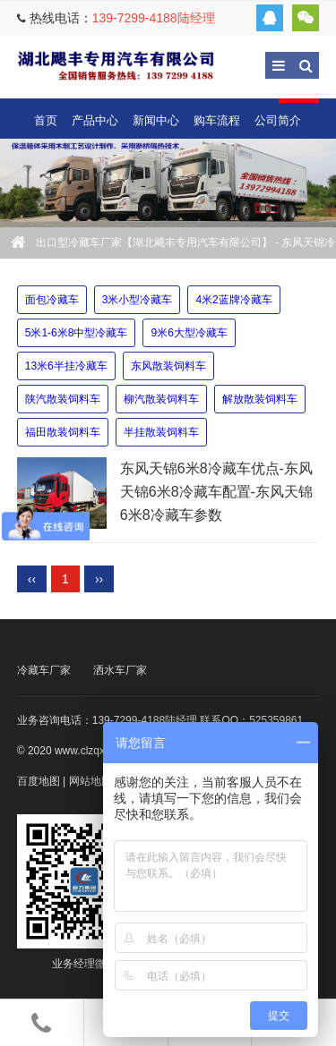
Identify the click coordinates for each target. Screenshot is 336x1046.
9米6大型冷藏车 (189, 333)
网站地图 (90, 781)
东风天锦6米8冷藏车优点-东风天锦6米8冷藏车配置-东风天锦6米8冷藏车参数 (216, 492)
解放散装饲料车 (259, 399)
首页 (45, 120)
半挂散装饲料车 (161, 432)
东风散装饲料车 (168, 366)
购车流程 (217, 120)
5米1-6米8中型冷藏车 (76, 333)
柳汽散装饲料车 (161, 399)
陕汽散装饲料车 (62, 399)
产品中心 (95, 120)
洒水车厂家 (120, 670)
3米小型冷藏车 (137, 299)
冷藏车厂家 (44, 670)
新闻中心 (156, 120)
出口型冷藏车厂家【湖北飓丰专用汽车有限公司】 (115, 65)
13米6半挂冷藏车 (66, 366)
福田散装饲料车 (62, 432)
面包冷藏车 (52, 299)
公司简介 (277, 120)
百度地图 (38, 781)
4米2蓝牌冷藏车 (233, 299)
